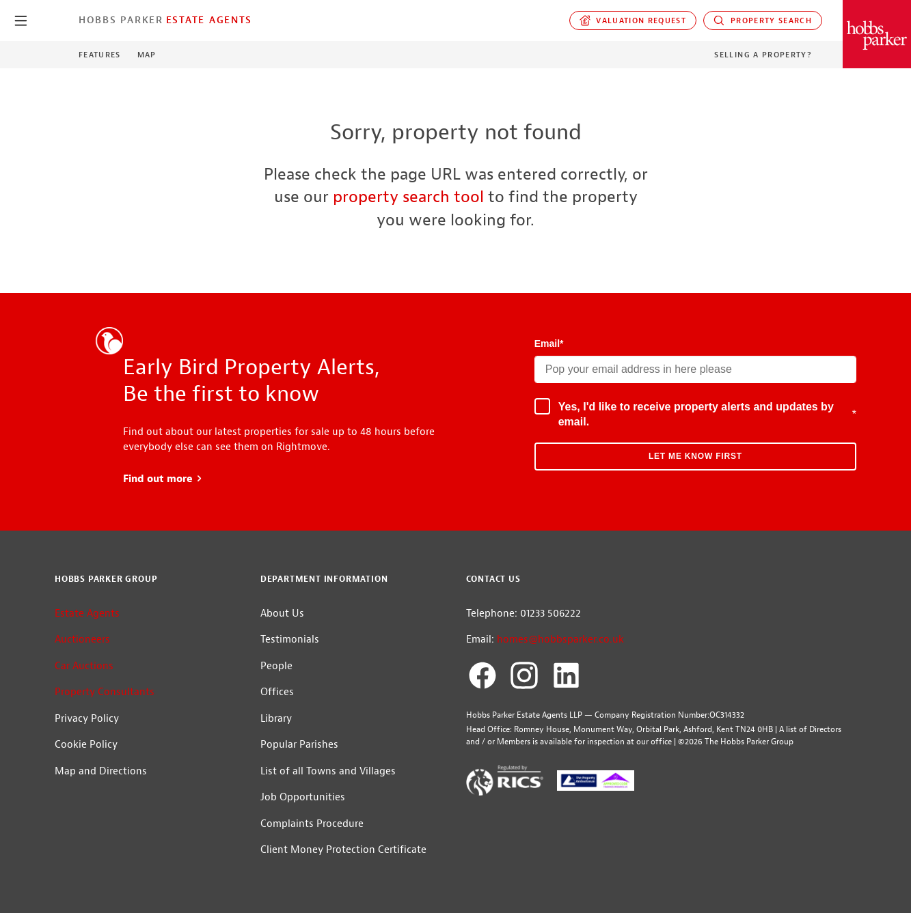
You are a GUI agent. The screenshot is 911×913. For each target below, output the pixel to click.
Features (100, 54)
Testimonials (289, 639)
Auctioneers (82, 639)
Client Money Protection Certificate (343, 849)
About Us (282, 613)
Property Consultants (104, 692)
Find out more (163, 479)
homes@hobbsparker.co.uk (560, 639)
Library (276, 718)
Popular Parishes (299, 744)
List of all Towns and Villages (328, 771)
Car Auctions (84, 666)
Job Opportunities (302, 797)
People (276, 666)
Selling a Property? (763, 54)
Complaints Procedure (312, 823)
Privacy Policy (87, 718)
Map (147, 54)
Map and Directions (101, 771)
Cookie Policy (86, 744)
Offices (277, 692)
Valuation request (633, 20)
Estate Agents (209, 20)
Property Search (762, 20)
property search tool (408, 196)
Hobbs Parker (121, 20)
